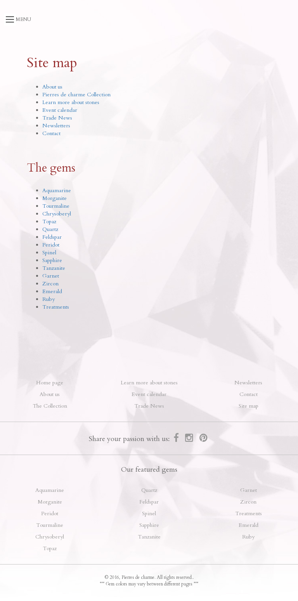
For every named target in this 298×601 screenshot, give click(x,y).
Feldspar (52, 237)
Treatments (55, 307)
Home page (49, 382)
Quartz (50, 229)
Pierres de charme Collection (76, 94)
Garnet (50, 276)
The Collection (50, 406)
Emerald (52, 291)
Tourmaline (55, 206)
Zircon (50, 283)
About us (52, 86)
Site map (248, 406)
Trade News (57, 118)
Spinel (49, 252)
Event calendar (59, 110)
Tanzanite (53, 268)
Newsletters (56, 125)
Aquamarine (56, 190)
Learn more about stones (70, 102)
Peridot (50, 244)
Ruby (48, 299)
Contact (51, 133)
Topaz (49, 221)
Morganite (54, 198)
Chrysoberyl (56, 213)
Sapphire (52, 260)
